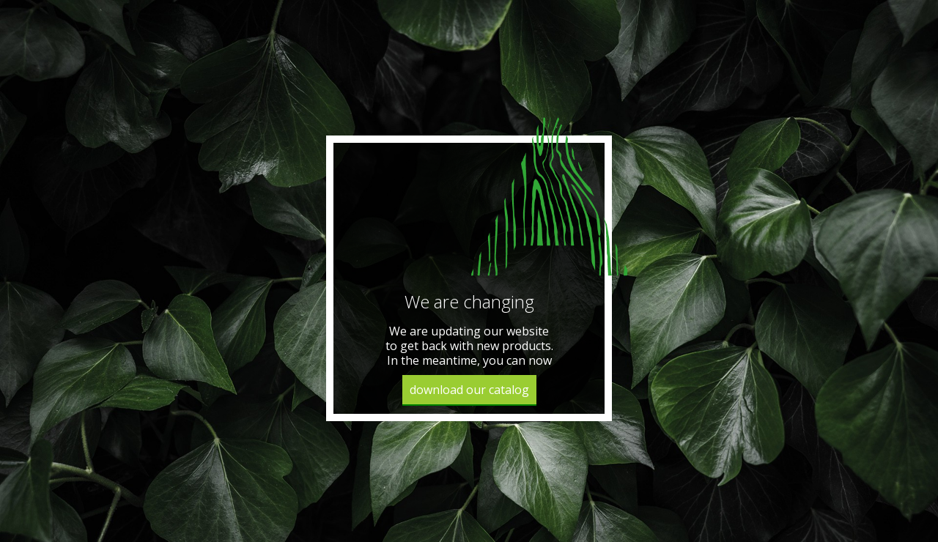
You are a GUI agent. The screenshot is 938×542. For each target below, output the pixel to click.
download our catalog (469, 390)
